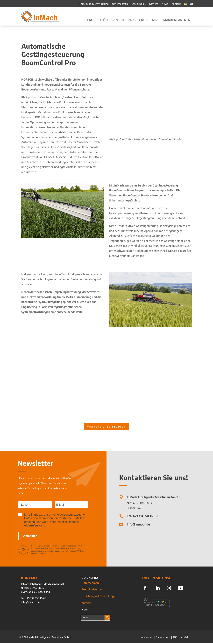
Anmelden (30, 536)
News (165, 4)
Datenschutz (163, 637)
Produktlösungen (102, 20)
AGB (174, 637)
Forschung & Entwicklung (94, 4)
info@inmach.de (30, 602)
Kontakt (176, 4)
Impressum (147, 637)
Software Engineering (140, 20)
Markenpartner (176, 20)
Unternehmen (120, 4)
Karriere (153, 4)
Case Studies (138, 4)
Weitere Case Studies (106, 426)
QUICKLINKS (90, 577)
